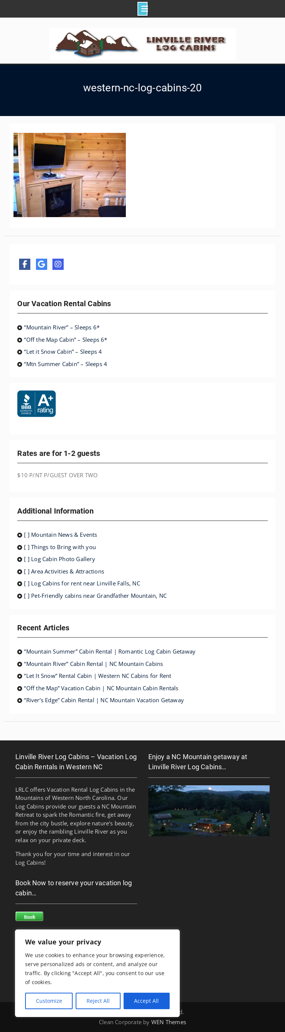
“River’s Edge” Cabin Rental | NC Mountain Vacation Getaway (104, 700)
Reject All (98, 1000)
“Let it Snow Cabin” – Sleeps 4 (63, 351)
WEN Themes (168, 1022)
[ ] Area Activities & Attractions (64, 571)
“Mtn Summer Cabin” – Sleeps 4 (65, 364)
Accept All (146, 1000)
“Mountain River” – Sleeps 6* (62, 327)
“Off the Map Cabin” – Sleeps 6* (65, 339)
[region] (97, 973)
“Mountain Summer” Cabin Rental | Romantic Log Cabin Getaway (109, 651)
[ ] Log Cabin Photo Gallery (59, 559)
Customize (49, 1000)
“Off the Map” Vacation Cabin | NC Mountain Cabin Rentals (101, 688)
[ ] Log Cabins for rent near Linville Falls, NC (82, 583)
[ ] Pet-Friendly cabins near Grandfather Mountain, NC (95, 595)
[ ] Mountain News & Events (60, 534)
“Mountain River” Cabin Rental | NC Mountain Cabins (93, 663)
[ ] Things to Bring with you (60, 547)
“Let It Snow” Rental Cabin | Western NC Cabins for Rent (97, 675)
